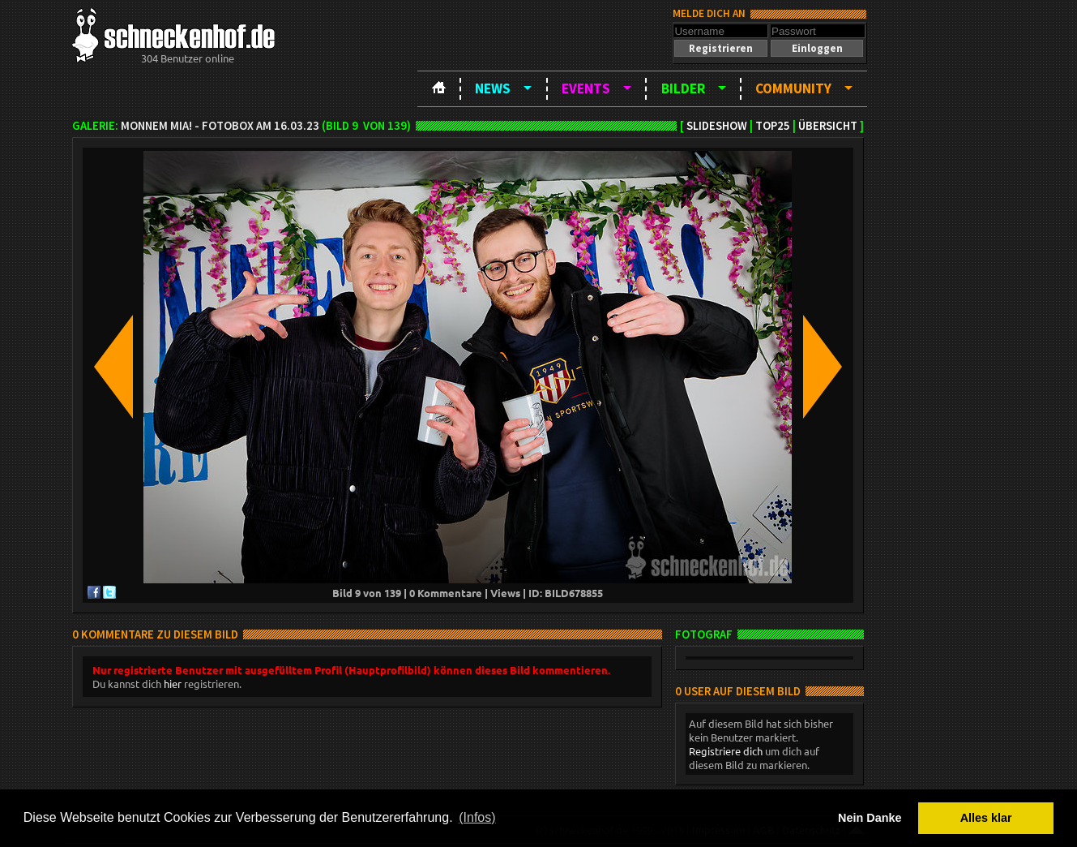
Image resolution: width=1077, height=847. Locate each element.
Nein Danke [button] (869, 817)
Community (793, 88)
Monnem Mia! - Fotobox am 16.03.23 (220, 125)
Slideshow (716, 125)
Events (586, 88)
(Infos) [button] (477, 817)
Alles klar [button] (986, 817)
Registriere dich (726, 751)
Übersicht (827, 125)
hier (173, 683)
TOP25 (772, 125)
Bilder (683, 88)
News (493, 88)
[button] (720, 48)
